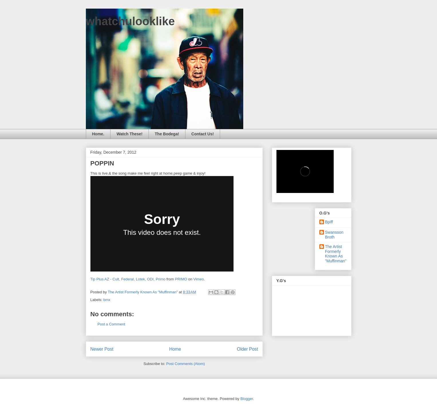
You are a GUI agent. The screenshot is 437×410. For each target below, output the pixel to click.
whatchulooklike (130, 21)
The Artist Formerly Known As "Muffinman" (336, 253)
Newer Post (102, 349)
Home (175, 349)
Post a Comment (111, 324)
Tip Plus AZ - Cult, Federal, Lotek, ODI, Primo (128, 279)
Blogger (246, 399)
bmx (106, 300)
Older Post (247, 349)
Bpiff (329, 222)
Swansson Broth (334, 234)
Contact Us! (202, 134)
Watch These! (129, 134)
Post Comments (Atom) (185, 364)
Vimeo (198, 279)
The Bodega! (167, 134)
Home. (98, 134)
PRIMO (181, 279)
